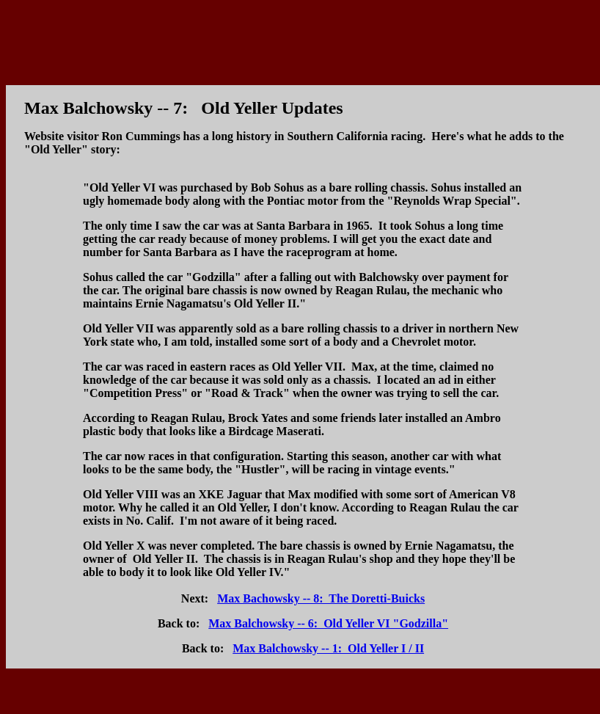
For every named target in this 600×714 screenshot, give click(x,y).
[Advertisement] (300, 39)
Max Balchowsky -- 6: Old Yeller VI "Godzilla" (328, 623)
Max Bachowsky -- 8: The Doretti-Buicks (321, 598)
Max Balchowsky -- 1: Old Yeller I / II (328, 648)
